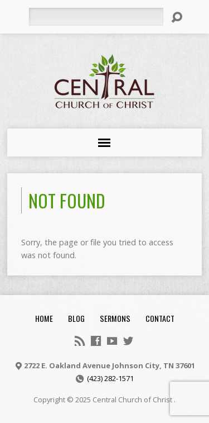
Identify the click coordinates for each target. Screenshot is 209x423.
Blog (76, 318)
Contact (159, 318)
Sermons (115, 318)
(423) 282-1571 (110, 378)
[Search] (95, 17)
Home (44, 318)
